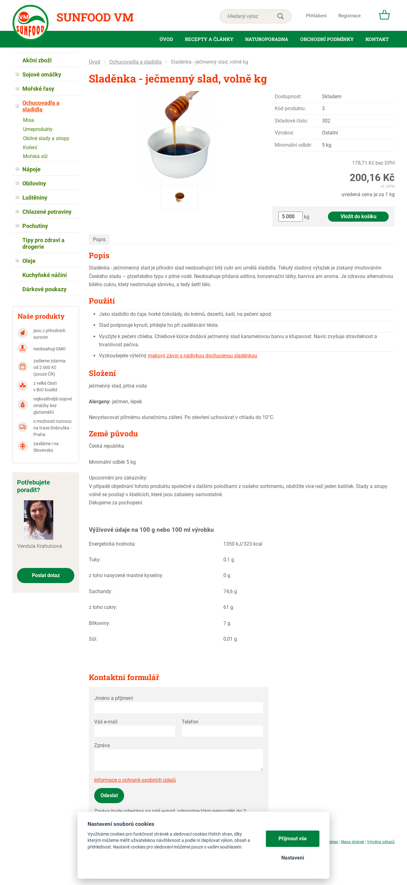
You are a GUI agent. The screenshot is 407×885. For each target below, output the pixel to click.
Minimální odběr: (293, 145)
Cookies (331, 842)
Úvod (94, 62)
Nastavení (292, 858)
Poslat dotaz (46, 575)
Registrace (349, 16)
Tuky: (95, 560)
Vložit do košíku (358, 216)
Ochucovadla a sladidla (135, 62)
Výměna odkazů (381, 842)
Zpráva (102, 745)
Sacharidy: (100, 591)
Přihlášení (316, 16)
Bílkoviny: (99, 623)
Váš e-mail (106, 722)
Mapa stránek (352, 842)
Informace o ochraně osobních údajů (135, 780)
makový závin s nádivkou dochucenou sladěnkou (202, 356)
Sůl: (93, 639)
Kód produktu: (290, 108)
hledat (280, 16)
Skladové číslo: (291, 121)
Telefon (190, 722)
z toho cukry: (103, 607)
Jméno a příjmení (113, 698)
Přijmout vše (292, 839)
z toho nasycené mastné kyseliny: (126, 575)
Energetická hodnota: (112, 544)
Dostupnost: (288, 96)
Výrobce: (284, 133)
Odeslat (109, 795)
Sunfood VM (95, 17)
